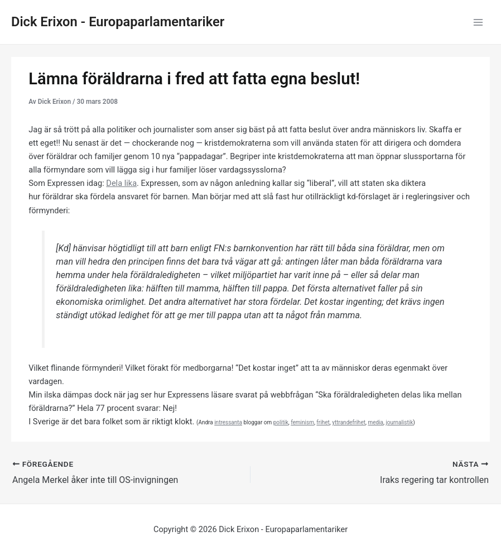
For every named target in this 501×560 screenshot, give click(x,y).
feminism (302, 422)
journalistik (399, 422)
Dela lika (121, 183)
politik (280, 422)
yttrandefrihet (348, 422)
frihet (322, 422)
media (375, 422)
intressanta (228, 422)
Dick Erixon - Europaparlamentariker (117, 22)
